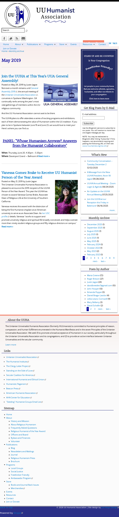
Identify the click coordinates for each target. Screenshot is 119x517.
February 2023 (93, 254)
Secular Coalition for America (20, 375)
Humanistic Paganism (17, 384)
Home (4, 51)
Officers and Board (19, 435)
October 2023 (93, 248)
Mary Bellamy (93, 302)
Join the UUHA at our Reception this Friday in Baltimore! (97, 202)
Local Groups (17, 468)
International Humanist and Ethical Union (26, 379)
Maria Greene (93, 275)
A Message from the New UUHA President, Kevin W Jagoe (99, 175)
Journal (14, 455)
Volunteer (15, 441)
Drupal (18, 513)
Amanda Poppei (94, 292)
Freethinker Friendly (20, 475)
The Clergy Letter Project (18, 366)
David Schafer (93, 305)
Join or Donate (9, 48)
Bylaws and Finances (20, 438)
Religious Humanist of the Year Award (28, 431)
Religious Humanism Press (23, 458)
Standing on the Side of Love (20, 371)
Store (61, 44)
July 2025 (91, 234)
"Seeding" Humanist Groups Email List (24, 402)
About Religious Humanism (23, 424)
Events (74, 44)
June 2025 (92, 238)
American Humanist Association (22, 393)
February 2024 (93, 244)
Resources (87, 44)
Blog (13, 448)
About (18, 44)
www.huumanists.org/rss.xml (95, 146)
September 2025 (95, 228)
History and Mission (20, 421)
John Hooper (93, 289)
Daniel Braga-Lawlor (96, 295)
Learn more (10, 345)
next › (95, 261)
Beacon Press (13, 388)
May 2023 (91, 251)
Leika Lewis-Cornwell (97, 299)
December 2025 (94, 224)
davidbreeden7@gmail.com (99, 285)
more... (113, 210)
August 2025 (93, 231)
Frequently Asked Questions (24, 428)
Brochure (15, 461)
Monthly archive (16, 51)
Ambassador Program (22, 478)
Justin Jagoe (92, 282)
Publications (32, 44)
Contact (102, 44)
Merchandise (18, 488)
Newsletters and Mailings (22, 451)
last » (103, 261)
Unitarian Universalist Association (21, 95)
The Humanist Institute (17, 362)
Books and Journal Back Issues (25, 485)
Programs (48, 44)
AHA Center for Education (19, 397)
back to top (6, 507)
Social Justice (17, 471)
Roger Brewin (93, 279)
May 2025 (91, 241)
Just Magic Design (110, 507)
